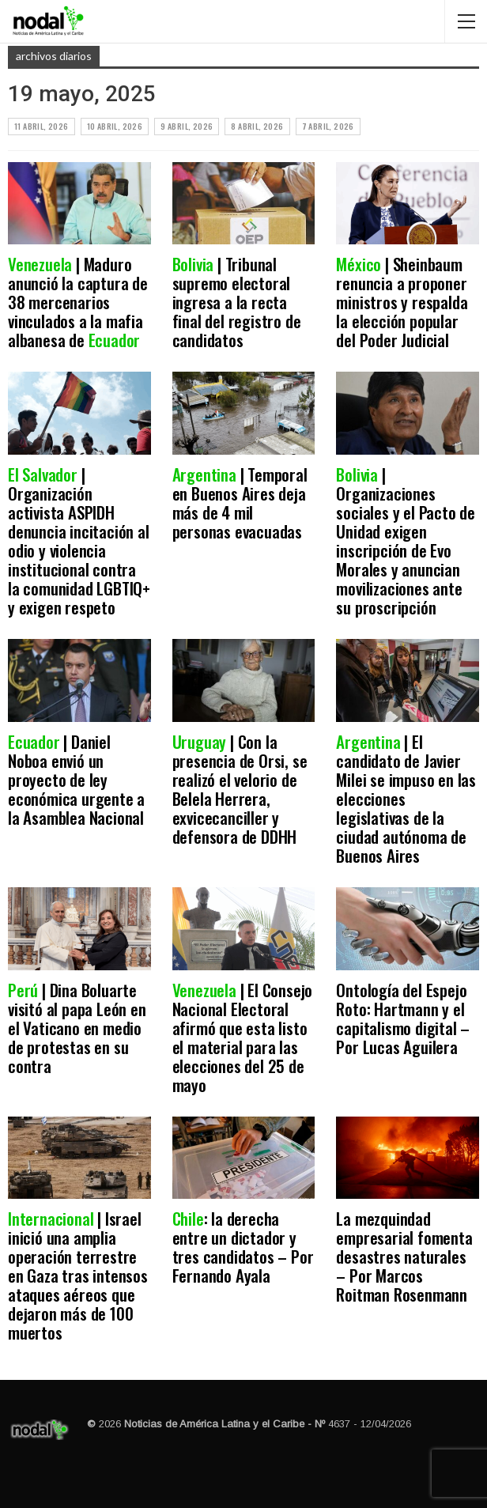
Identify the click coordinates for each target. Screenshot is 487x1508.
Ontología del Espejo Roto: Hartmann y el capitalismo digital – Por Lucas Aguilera (403, 1018)
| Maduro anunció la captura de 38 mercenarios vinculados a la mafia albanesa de (78, 301)
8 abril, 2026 (257, 126)
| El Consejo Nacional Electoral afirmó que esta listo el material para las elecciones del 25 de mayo (242, 1037)
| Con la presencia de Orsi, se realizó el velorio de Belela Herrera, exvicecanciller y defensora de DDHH (240, 788)
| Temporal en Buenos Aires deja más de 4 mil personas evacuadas (241, 502)
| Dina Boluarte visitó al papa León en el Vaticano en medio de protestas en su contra (77, 1027)
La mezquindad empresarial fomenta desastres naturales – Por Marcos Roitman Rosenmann (404, 1256)
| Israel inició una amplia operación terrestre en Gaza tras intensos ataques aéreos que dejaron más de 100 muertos (78, 1275)
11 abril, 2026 (41, 126)
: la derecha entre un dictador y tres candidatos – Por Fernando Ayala (243, 1246)
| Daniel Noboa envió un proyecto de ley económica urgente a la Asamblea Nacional (78, 779)
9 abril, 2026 (186, 126)
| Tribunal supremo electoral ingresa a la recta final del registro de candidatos (236, 301)
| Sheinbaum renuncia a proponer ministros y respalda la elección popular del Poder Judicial (401, 301)
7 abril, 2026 (328, 126)
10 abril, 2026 (115, 126)
